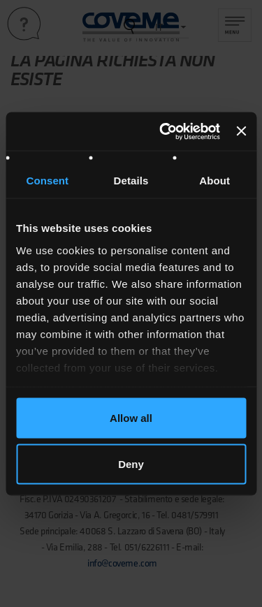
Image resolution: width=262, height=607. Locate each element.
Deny (131, 463)
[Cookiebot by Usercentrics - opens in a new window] (164, 131)
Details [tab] (131, 181)
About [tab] (214, 181)
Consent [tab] (47, 181)
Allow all (131, 418)
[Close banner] (241, 131)
